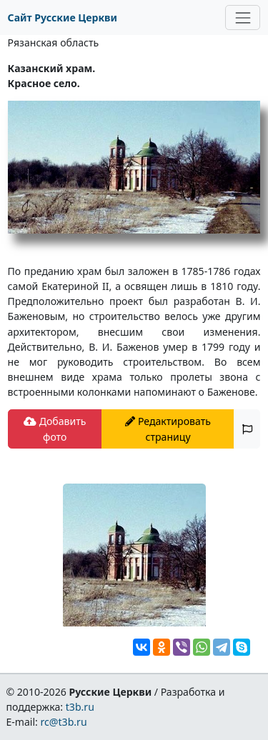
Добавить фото (55, 428)
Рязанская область (53, 42)
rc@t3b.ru (64, 722)
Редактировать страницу (168, 428)
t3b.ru (80, 707)
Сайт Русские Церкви (62, 17)
